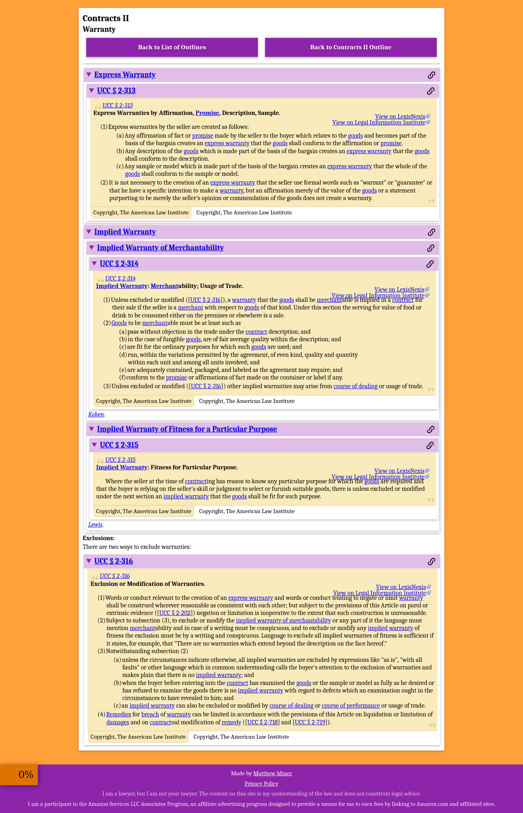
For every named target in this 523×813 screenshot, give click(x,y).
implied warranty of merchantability (283, 620)
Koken (96, 414)
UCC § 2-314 (119, 263)
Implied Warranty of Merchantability (160, 247)
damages (118, 722)
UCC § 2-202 (175, 613)
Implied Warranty (125, 232)
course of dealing (356, 386)
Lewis (95, 524)
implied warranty (186, 496)
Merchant (164, 286)
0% (26, 774)
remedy (231, 722)
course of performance (351, 705)
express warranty (227, 143)
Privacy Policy (261, 783)
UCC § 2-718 (262, 722)
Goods (119, 323)
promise (202, 135)
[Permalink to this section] (431, 75)
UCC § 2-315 (119, 445)
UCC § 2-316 (205, 299)
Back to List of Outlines (172, 47)
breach (150, 714)
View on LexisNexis (400, 116)
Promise (207, 113)
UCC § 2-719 (310, 722)
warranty (231, 190)
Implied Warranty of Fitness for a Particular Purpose (187, 429)
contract (403, 299)
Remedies (118, 714)
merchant (329, 299)
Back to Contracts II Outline (350, 47)
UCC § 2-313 (116, 90)
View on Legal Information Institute (378, 122)
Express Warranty (125, 74)
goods (355, 135)
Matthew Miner (272, 773)
